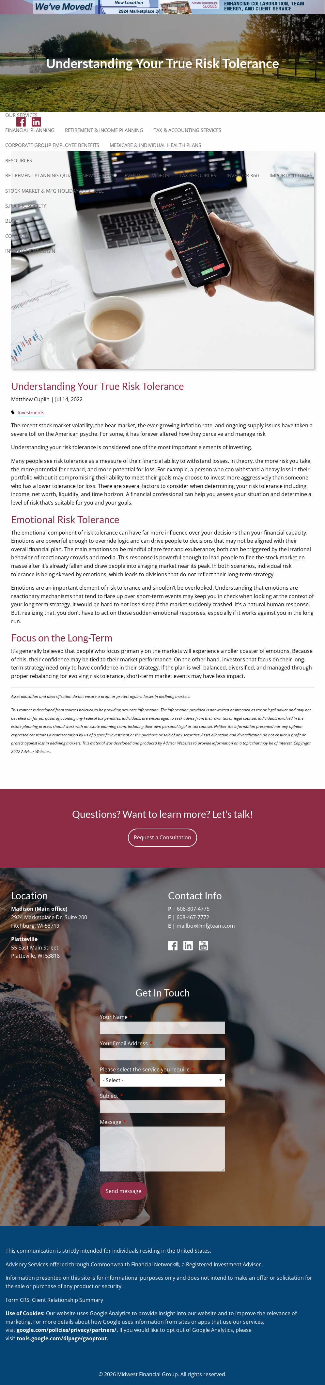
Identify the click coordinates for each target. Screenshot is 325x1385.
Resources (18, 160)
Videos (160, 175)
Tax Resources (197, 175)
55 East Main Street (34, 947)
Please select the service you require (162, 1069)
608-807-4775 (193, 908)
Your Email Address (150, 1043)
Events (133, 175)
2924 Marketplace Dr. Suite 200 (49, 917)
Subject (135, 1095)
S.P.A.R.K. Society (25, 205)
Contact (16, 236)
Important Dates (291, 175)
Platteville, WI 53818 (35, 955)
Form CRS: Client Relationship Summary (54, 1300)
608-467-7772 (193, 917)
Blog (12, 220)
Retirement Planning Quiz (38, 175)
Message (137, 1122)
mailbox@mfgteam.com (206, 925)
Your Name (140, 1017)
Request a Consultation (162, 837)
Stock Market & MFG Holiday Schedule (54, 190)
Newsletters (98, 175)
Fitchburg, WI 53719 (35, 925)
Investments (31, 412)
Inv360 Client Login (30, 251)
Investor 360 (242, 175)
